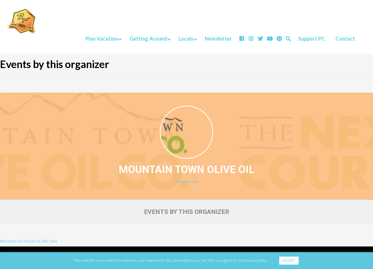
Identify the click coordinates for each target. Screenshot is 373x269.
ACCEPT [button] (289, 260)
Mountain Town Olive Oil (186, 169)
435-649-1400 (186, 182)
